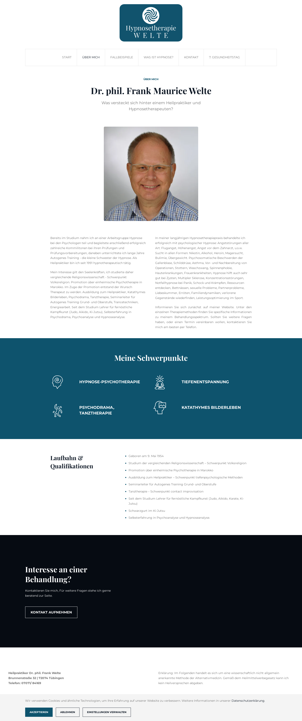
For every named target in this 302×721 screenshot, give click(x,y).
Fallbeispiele (121, 57)
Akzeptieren (39, 712)
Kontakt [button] (191, 57)
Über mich (91, 57)
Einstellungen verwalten (106, 712)
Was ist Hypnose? (158, 57)
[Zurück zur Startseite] (151, 23)
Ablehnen (67, 712)
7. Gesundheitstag (224, 57)
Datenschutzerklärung (248, 701)
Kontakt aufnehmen (51, 612)
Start (67, 57)
